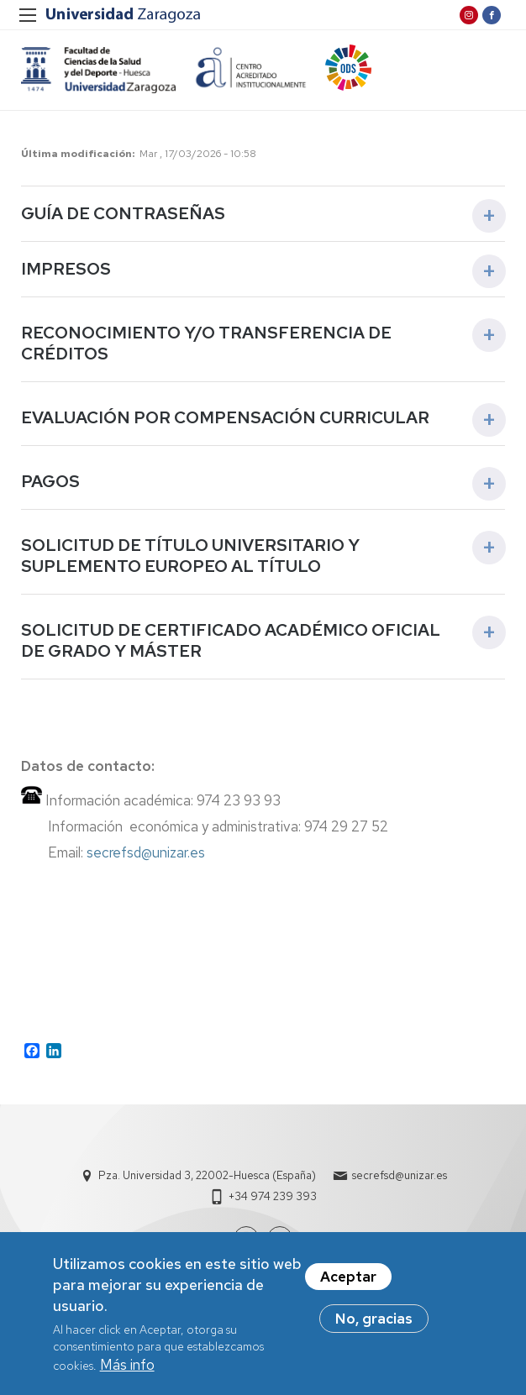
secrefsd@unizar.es (149, 852)
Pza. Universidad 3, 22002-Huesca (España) (207, 1175)
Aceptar (348, 1280)
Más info (127, 1368)
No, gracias (374, 1322)
